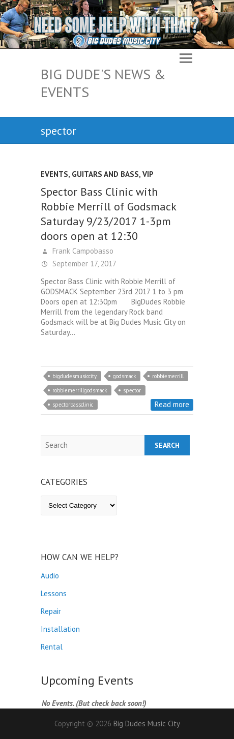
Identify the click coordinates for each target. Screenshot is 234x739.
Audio (50, 575)
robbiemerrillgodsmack (79, 390)
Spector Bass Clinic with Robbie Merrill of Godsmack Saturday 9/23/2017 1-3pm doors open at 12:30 (108, 213)
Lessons (54, 593)
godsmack (124, 376)
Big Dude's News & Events (103, 83)
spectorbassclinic (72, 404)
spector (132, 390)
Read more (172, 404)
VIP (148, 174)
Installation (60, 629)
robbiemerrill (168, 376)
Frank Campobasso (81, 251)
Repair (51, 611)
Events (54, 174)
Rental (52, 647)
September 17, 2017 (83, 263)
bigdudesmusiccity (74, 376)
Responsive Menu (185, 58)
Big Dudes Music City (146, 723)
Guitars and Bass (105, 174)
